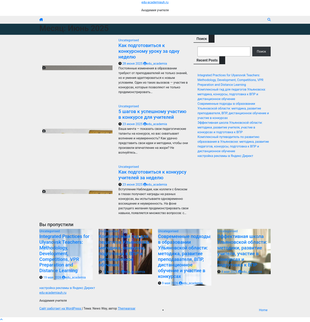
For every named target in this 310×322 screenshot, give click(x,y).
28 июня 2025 (132, 63)
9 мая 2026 (170, 283)
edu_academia (155, 63)
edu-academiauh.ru (155, 2)
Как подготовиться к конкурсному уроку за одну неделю (148, 51)
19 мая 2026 (52, 277)
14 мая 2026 (112, 272)
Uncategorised (128, 40)
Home (263, 310)
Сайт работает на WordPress (60, 308)
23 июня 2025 (132, 124)
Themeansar (126, 308)
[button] (269, 20)
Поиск (202, 39)
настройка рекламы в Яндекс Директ (225, 156)
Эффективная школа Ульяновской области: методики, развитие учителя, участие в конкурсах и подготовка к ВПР (230, 127)
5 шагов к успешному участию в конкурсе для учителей (152, 114)
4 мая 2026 (229, 272)
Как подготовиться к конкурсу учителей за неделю (152, 174)
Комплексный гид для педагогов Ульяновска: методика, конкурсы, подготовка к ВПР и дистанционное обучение (232, 94)
